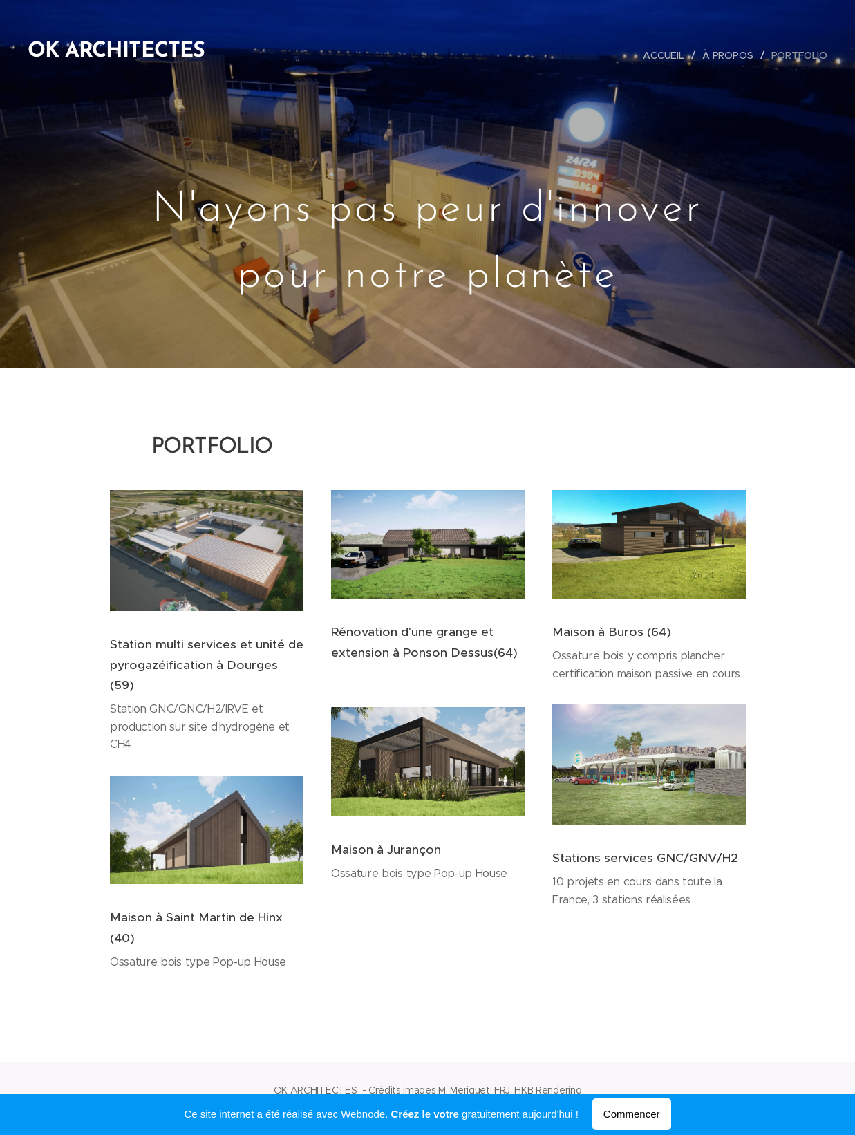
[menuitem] (665, 55)
